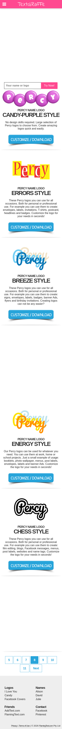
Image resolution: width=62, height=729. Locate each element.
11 (24, 668)
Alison (39, 691)
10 (52, 660)
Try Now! (49, 85)
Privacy (14, 726)
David (39, 695)
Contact (41, 707)
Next (36, 668)
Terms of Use (24, 726)
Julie (38, 699)
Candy (8, 695)
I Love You (11, 691)
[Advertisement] (31, 45)
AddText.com (12, 710)
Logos (9, 687)
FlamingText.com (15, 714)
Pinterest (41, 714)
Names (40, 687)
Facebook (41, 710)
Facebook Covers (15, 699)
